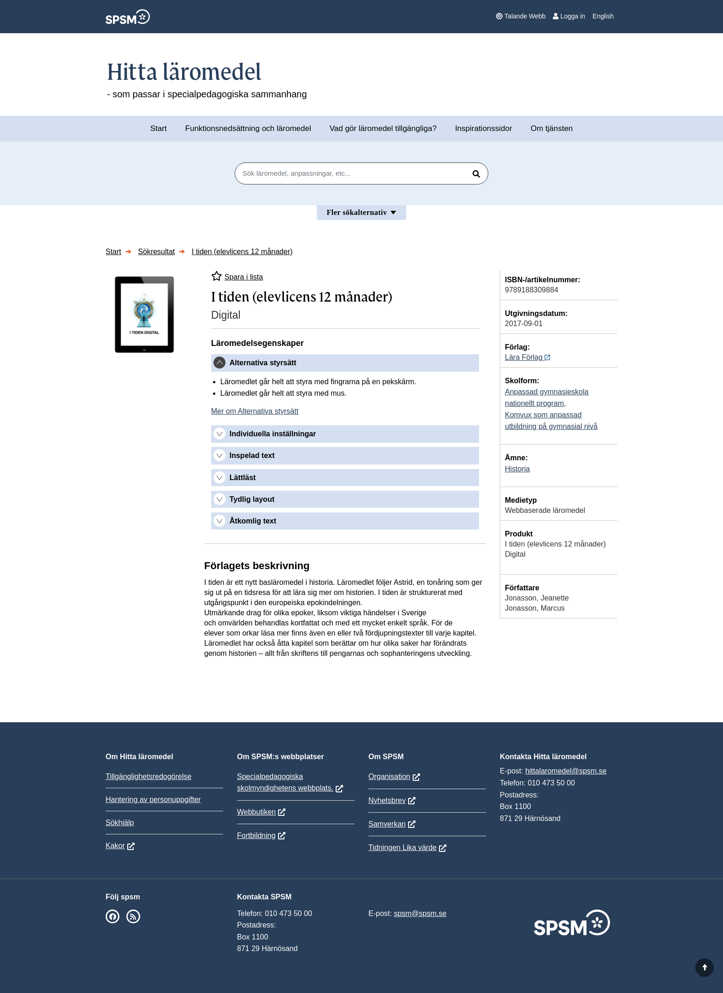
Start (158, 128)
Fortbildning (256, 835)
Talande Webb (520, 16)
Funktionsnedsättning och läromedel (248, 128)
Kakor (115, 846)
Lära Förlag (527, 357)
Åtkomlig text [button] (253, 521)
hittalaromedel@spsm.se (565, 771)
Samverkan (387, 824)
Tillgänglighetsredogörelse (148, 776)
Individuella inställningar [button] (273, 434)
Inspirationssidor (483, 128)
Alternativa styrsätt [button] (263, 363)
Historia (517, 469)
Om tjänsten (552, 128)
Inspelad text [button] (252, 455)
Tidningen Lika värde (402, 847)
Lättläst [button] (243, 478)
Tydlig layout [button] (252, 499)
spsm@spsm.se (420, 913)
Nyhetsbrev (387, 800)
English (603, 16)
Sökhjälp (120, 823)
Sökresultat (156, 252)
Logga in (569, 16)
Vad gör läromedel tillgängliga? (383, 128)
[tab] (345, 363)
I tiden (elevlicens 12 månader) (242, 252)
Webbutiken (256, 812)
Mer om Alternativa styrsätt (254, 411)
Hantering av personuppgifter (153, 799)
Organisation (389, 776)
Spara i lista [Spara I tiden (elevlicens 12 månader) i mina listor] (237, 276)
